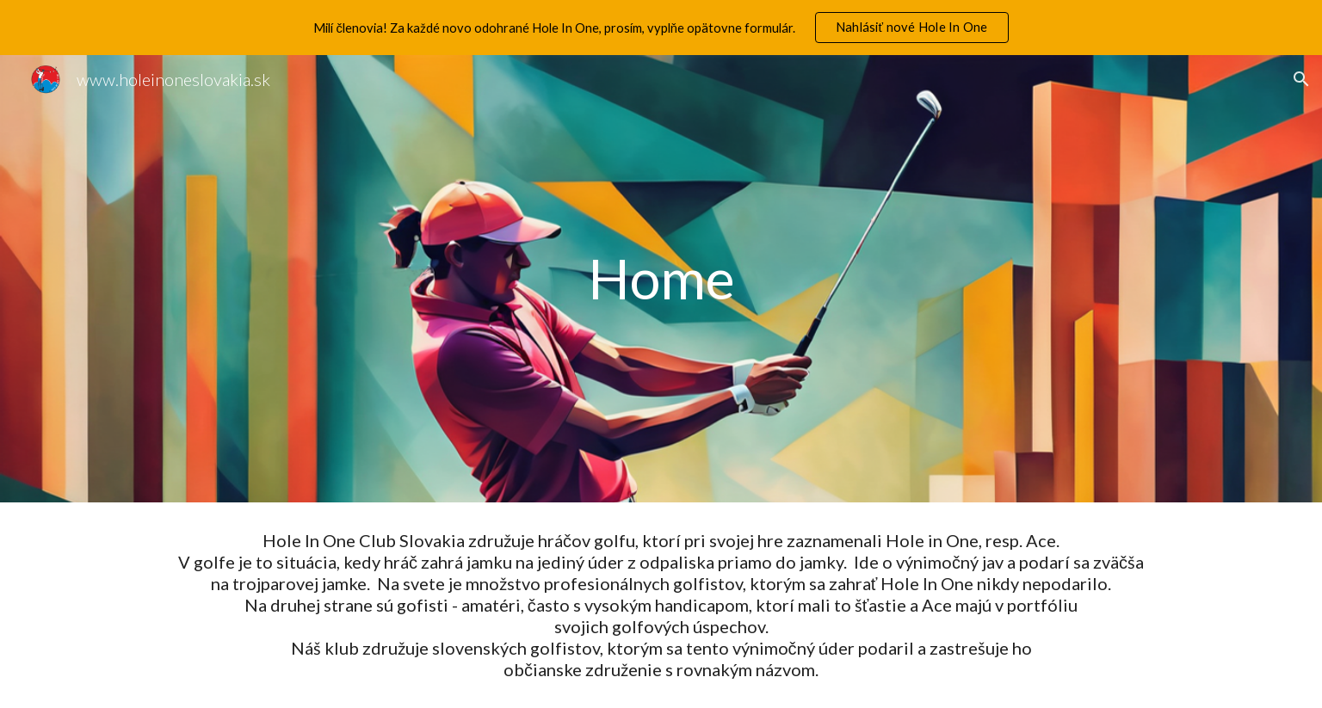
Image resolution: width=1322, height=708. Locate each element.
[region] (661, 27)
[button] (1301, 79)
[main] (661, 278)
